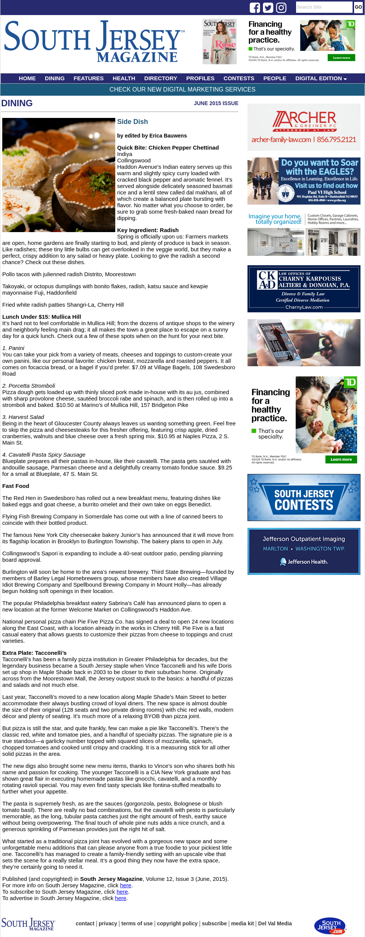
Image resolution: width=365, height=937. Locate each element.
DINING (55, 78)
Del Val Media (275, 923)
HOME (27, 78)
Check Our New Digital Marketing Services (182, 89)
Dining (17, 103)
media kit (242, 923)
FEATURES (89, 78)
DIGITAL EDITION (321, 78)
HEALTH (124, 78)
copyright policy (177, 923)
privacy (108, 923)
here (125, 885)
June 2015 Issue (216, 103)
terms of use (137, 923)
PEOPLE (274, 78)
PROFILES (200, 78)
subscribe (214, 923)
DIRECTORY (160, 78)
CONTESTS (239, 78)
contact (85, 923)
